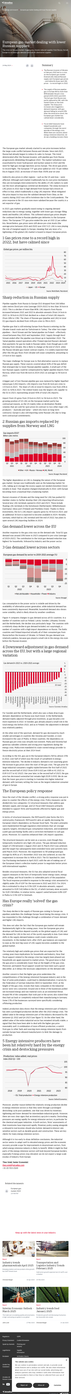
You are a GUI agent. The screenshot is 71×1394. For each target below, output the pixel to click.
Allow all (41, 1385)
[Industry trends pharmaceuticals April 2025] (19, 1262)
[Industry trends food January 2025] (52, 1306)
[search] (59, 3)
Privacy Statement (8, 1340)
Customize (57, 1385)
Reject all (24, 1385)
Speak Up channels (8, 1344)
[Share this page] (27, 65)
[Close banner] (66, 1360)
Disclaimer (6, 1356)
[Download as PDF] (32, 65)
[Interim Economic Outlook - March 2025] (19, 1306)
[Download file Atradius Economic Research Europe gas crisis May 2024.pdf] (6, 1191)
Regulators (6, 1336)
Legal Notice (6, 1350)
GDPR (18, 1336)
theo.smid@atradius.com (13, 1165)
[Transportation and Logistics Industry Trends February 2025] (52, 1262)
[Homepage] (7, 3)
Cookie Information (23, 1340)
